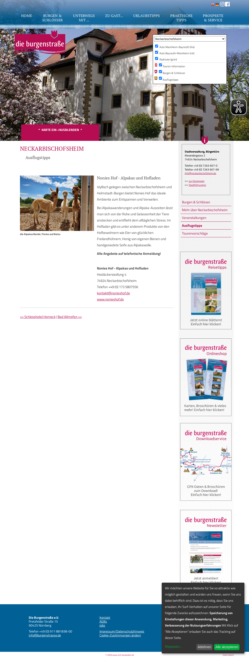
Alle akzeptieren (226, 647)
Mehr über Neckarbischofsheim (205, 210)
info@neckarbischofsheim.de (200, 173)
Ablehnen (204, 647)
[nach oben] (228, 654)
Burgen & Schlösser (196, 202)
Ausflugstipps (192, 225)
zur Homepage (196, 181)
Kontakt (104, 617)
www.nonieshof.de (110, 299)
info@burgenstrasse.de (45, 635)
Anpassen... (173, 646)
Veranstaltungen (194, 217)
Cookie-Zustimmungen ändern (120, 635)
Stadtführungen (197, 185)
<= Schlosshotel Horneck (38, 316)
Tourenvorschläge (195, 233)
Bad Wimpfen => (70, 316)
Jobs (102, 625)
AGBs (103, 621)
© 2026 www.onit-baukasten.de (119, 654)
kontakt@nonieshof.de (113, 293)
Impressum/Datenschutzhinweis (121, 631)
